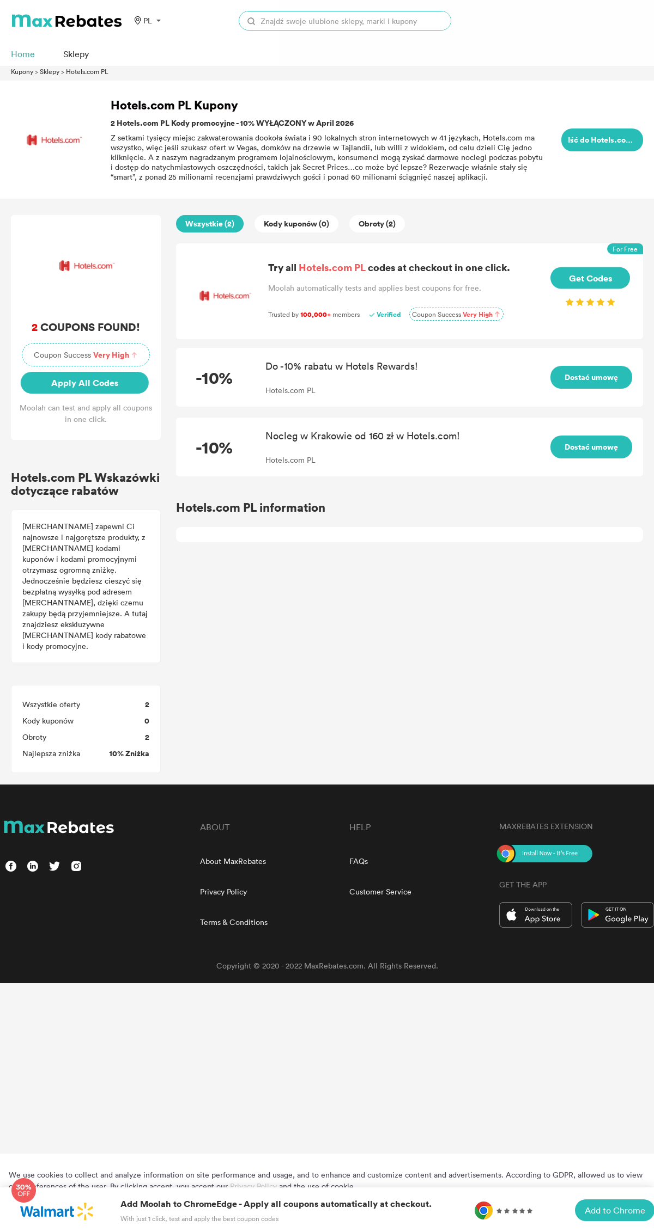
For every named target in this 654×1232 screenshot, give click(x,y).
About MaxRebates (233, 861)
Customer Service (380, 891)
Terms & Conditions (234, 922)
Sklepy (49, 71)
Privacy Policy (223, 891)
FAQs (358, 861)
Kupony (22, 71)
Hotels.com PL (87, 71)
